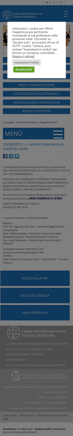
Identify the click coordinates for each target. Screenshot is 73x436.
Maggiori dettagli (23, 56)
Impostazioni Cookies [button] (26, 62)
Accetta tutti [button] (24, 69)
